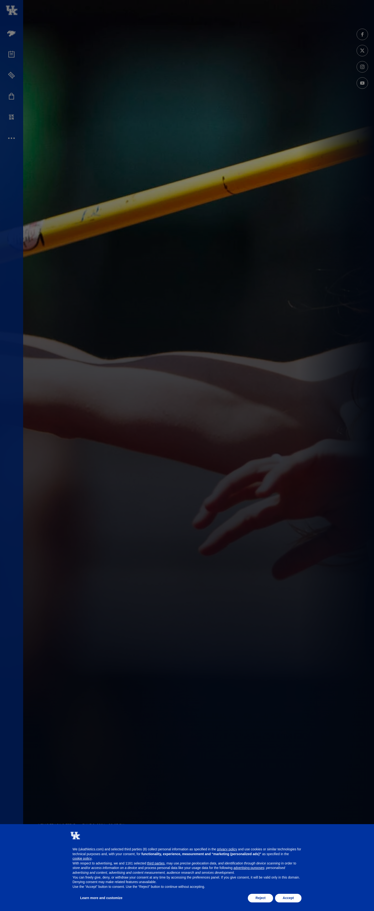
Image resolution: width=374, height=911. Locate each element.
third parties (156, 863)
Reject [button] (260, 898)
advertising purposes (249, 868)
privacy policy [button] (227, 849)
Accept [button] (288, 898)
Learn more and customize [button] (101, 898)
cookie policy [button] (82, 858)
